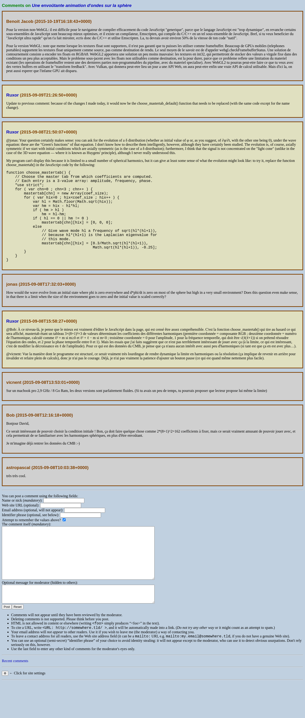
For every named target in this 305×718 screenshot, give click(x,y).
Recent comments (15, 697)
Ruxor (12, 95)
